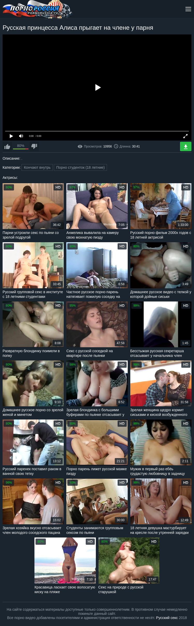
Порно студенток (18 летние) (80, 167)
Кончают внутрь (37, 167)
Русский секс (167, 618)
